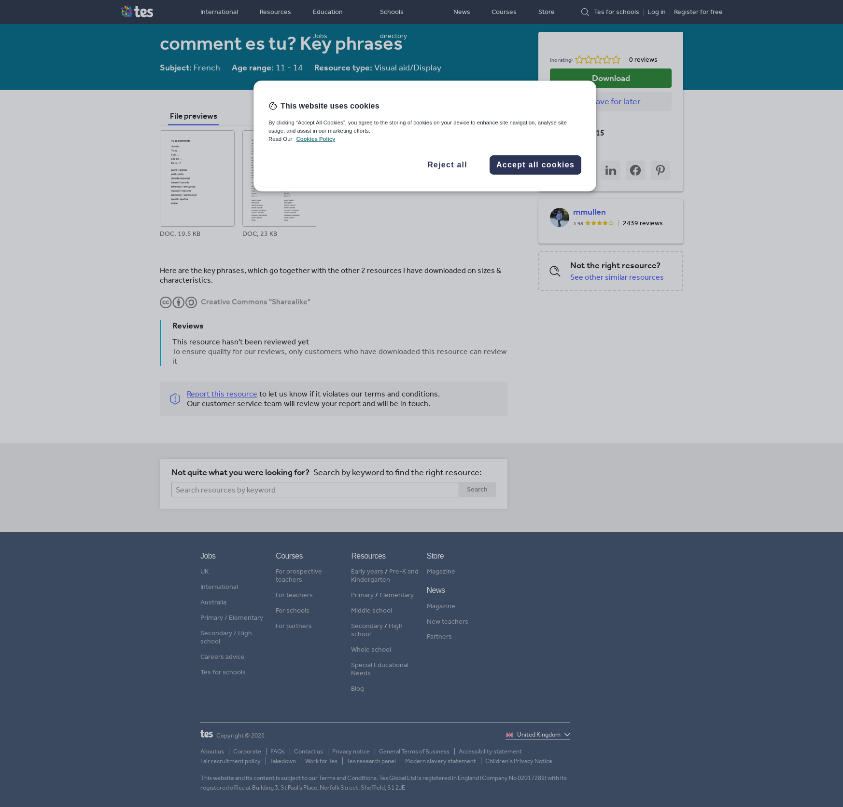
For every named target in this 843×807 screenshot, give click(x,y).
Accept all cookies (535, 165)
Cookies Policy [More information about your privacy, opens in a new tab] (315, 139)
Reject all (447, 165)
